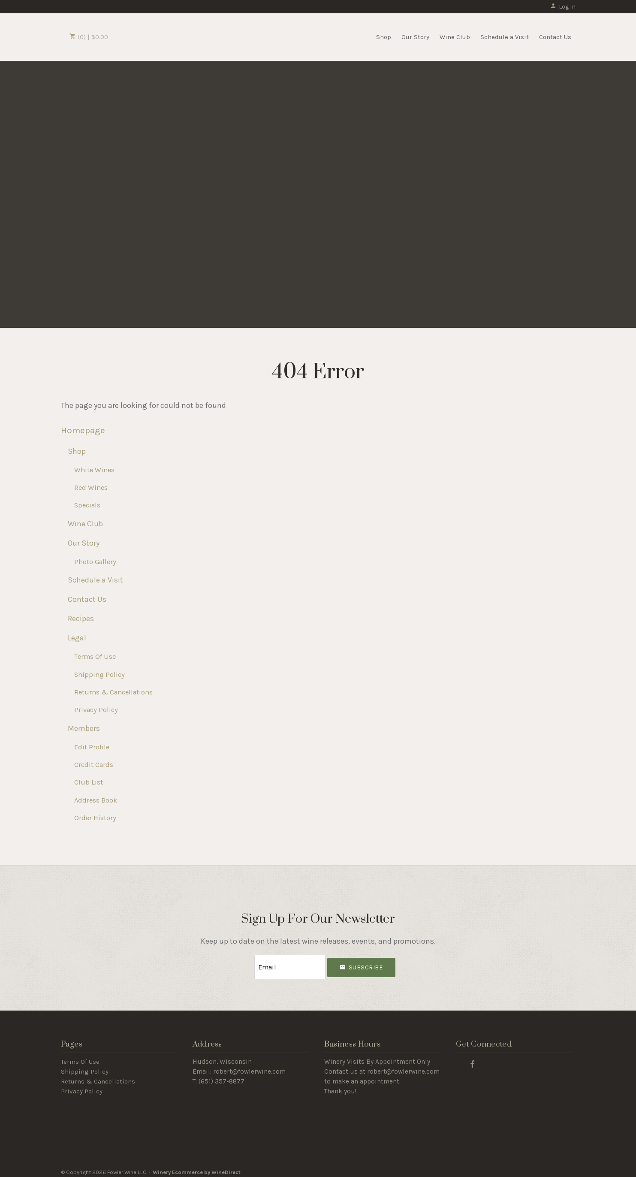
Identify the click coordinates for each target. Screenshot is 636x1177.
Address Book (95, 800)
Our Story (415, 37)
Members (84, 728)
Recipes (81, 618)
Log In (563, 6)
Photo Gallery (95, 562)
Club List (88, 782)
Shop (383, 37)
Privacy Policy (96, 710)
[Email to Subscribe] (290, 965)
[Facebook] (472, 1059)
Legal (77, 638)
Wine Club (455, 37)
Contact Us (555, 37)
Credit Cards (93, 765)
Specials (87, 505)
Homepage (83, 430)
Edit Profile (91, 747)
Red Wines (91, 487)
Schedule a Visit (504, 37)
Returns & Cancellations (113, 692)
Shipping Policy (99, 674)
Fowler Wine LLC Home (160, 36)
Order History (95, 818)
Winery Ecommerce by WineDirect (197, 1168)
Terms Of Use (95, 656)
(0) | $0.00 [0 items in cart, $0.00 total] (88, 37)
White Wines (94, 470)
